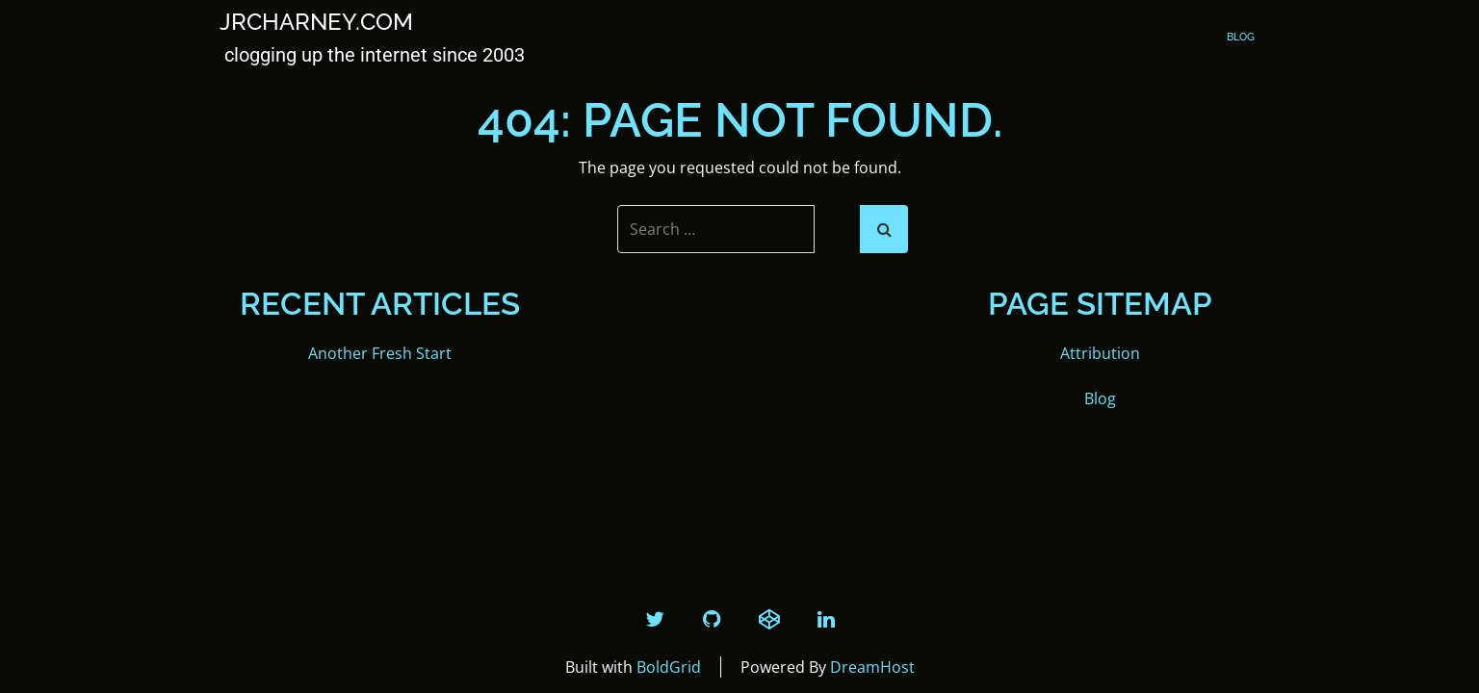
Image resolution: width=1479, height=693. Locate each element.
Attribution (1100, 353)
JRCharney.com (316, 22)
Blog (1241, 37)
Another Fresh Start (380, 353)
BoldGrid (668, 667)
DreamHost (872, 667)
